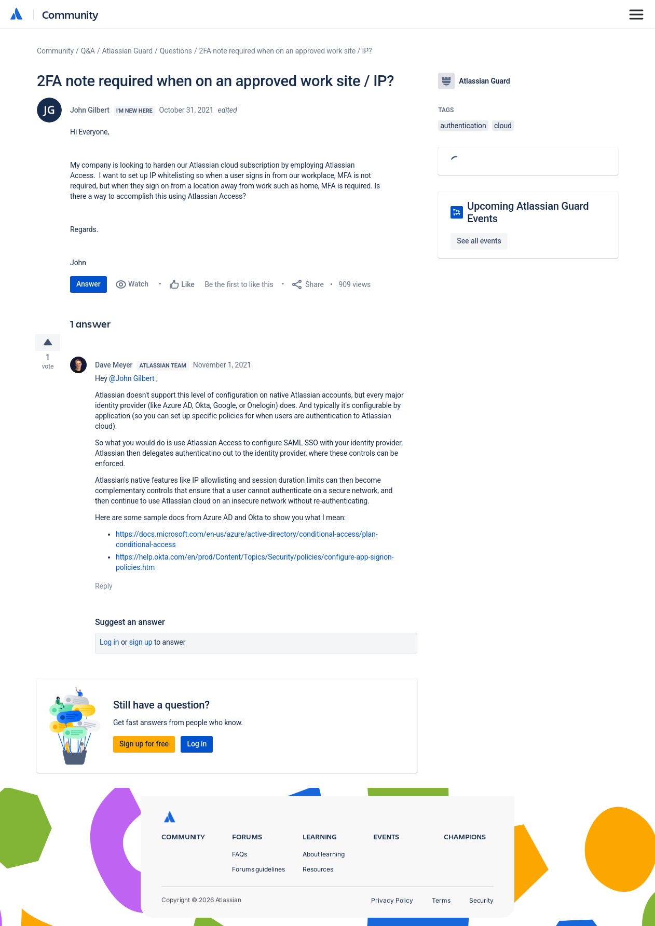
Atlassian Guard (127, 51)
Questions (176, 51)
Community (70, 14)
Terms (441, 900)
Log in (109, 645)
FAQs (239, 854)
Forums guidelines (258, 869)
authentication (463, 125)
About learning (324, 854)
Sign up (141, 645)
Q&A (88, 51)
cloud (503, 125)
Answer (88, 284)
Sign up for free (144, 746)
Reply (104, 588)
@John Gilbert (131, 381)
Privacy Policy (392, 900)
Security (481, 900)
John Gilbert (90, 110)
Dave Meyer (113, 367)
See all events (479, 241)
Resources (318, 869)
